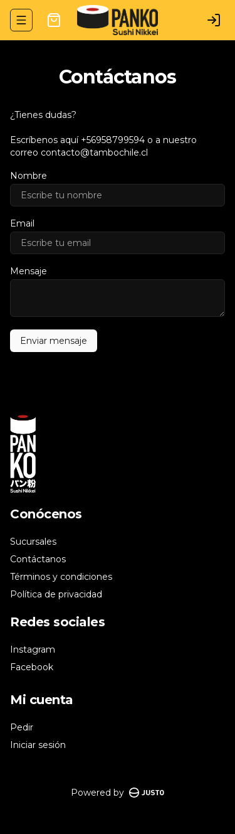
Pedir (21, 727)
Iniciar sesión (38, 745)
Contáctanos (38, 559)
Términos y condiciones (61, 576)
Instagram (32, 649)
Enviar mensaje (53, 340)
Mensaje (28, 271)
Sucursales (33, 541)
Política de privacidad (56, 594)
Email (22, 223)
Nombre (28, 175)
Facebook (31, 667)
